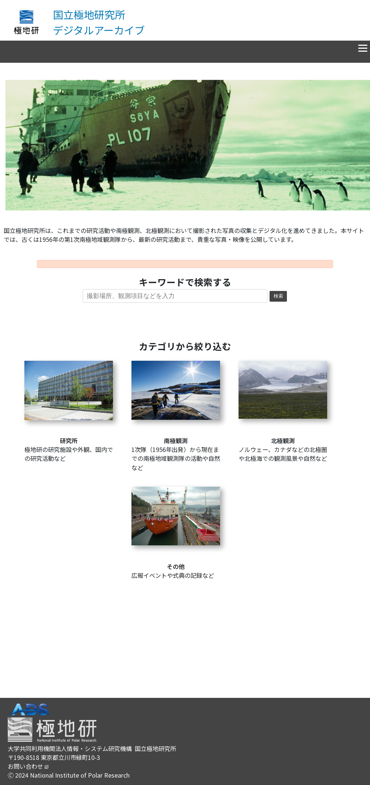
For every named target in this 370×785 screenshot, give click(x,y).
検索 (278, 296)
